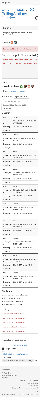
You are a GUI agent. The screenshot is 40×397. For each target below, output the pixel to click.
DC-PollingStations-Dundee (18, 13)
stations (13, 91)
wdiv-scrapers (13, 9)
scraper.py (24, 354)
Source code (32, 384)
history (5, 91)
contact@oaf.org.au (10, 375)
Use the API (7, 109)
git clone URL (6, 357)
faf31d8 (36, 391)
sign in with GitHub (21, 97)
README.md (8, 28)
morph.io (6, 3)
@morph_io (7, 373)
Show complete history (20, 345)
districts (22, 91)
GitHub (5, 377)
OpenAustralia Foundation (24, 394)
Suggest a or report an (24, 388)
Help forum (33, 386)
